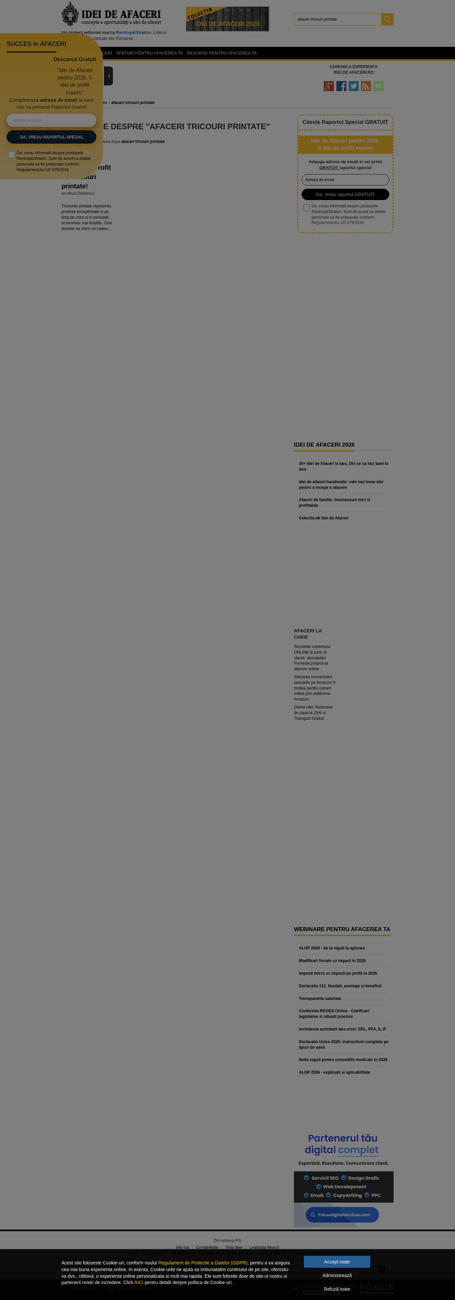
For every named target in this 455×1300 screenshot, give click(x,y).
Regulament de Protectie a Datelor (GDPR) (202, 1262)
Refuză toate (337, 1289)
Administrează (337, 1275)
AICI (138, 1282)
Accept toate (337, 1261)
